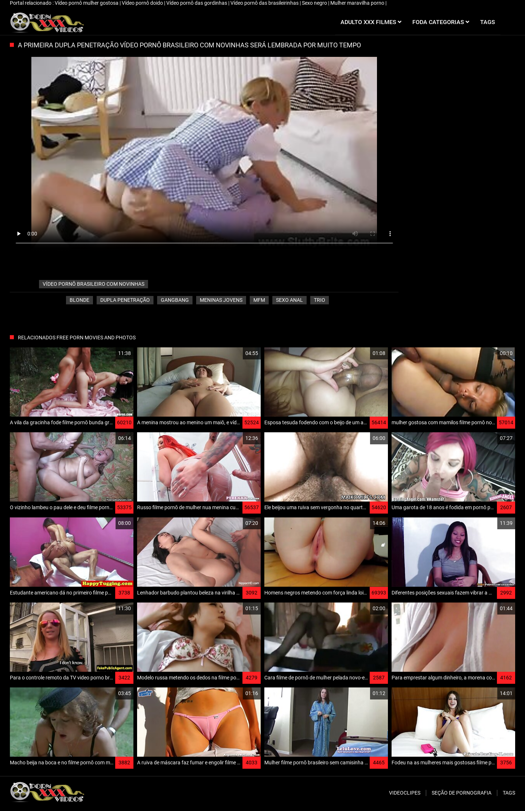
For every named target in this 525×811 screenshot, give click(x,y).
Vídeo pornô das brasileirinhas (265, 3)
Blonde (79, 300)
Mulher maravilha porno (357, 3)
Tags (509, 793)
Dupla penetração (125, 300)
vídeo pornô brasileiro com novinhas (93, 284)
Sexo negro (315, 3)
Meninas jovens (221, 300)
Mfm (259, 300)
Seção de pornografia (461, 793)
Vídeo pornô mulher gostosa (87, 3)
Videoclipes (404, 793)
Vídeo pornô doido (143, 3)
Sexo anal (289, 300)
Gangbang (175, 300)
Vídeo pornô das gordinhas (197, 3)
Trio (319, 300)
